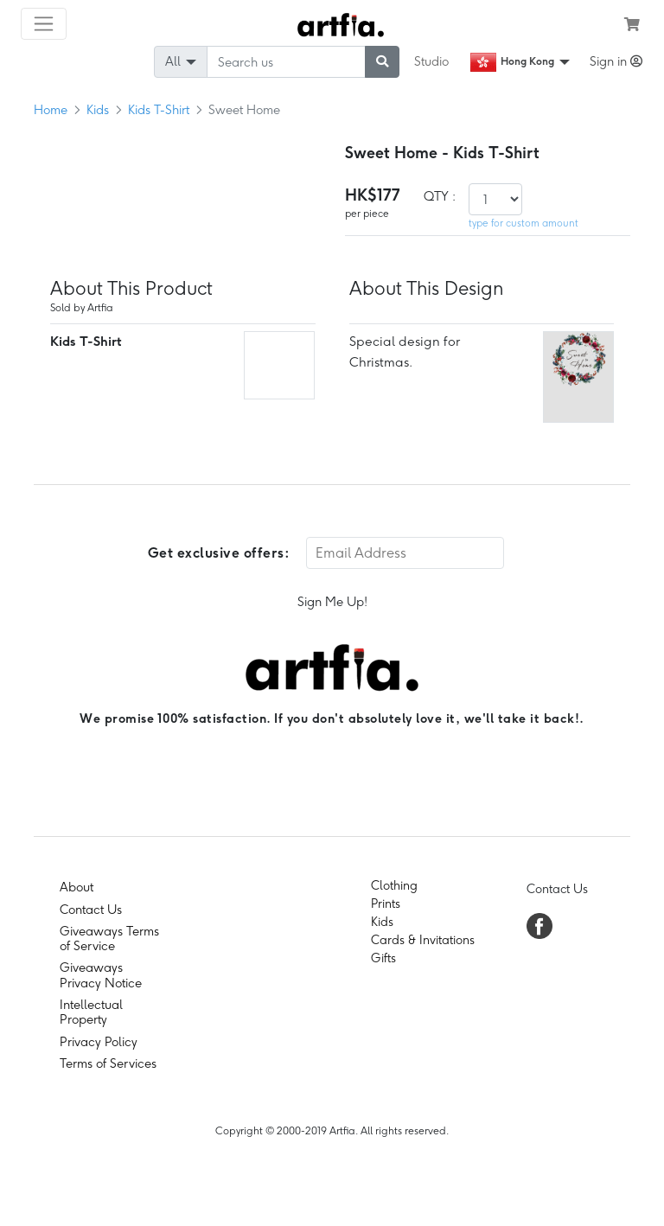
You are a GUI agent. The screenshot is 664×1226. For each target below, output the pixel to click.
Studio (431, 61)
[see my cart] (632, 24)
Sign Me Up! (332, 602)
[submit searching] (382, 62)
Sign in (616, 61)
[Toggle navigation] (44, 24)
